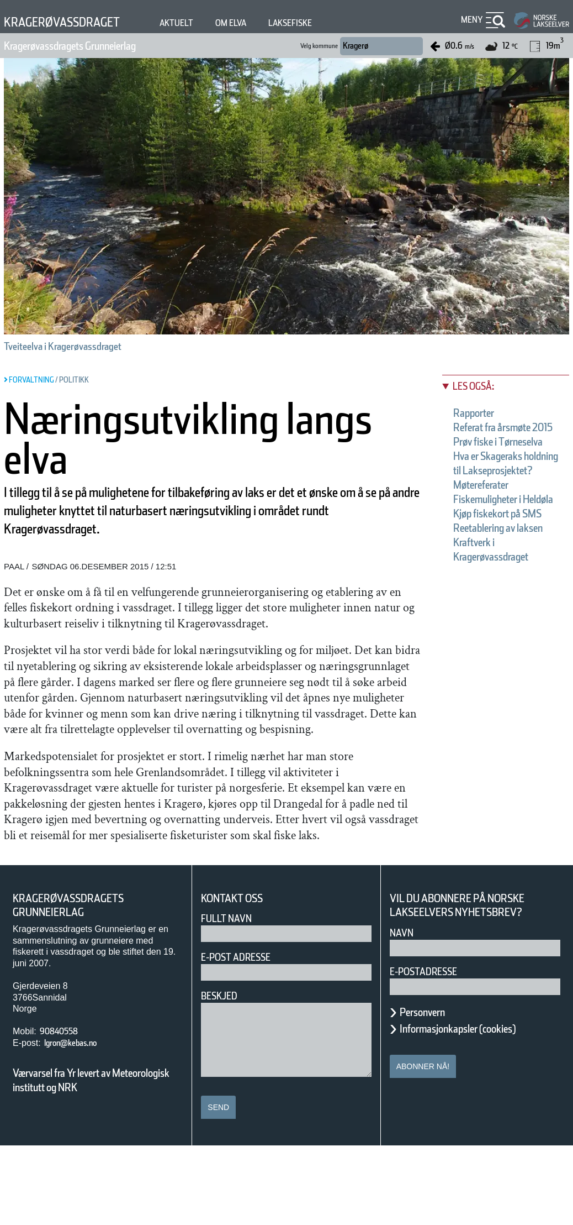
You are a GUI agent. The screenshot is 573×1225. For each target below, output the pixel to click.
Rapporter (480, 413)
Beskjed (222, 1075)
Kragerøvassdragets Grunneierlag (97, 46)
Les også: (479, 386)
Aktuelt (202, 23)
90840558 (62, 1110)
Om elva (262, 23)
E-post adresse (243, 1036)
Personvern (430, 1091)
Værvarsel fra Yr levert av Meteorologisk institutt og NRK (97, 1159)
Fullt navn (231, 997)
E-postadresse (430, 1050)
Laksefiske (330, 23)
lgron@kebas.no (79, 1122)
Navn (403, 1012)
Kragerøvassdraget (74, 22)
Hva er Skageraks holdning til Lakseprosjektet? (501, 499)
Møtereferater (491, 528)
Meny (470, 19)
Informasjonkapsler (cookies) (479, 1107)
